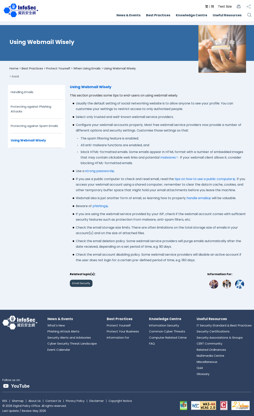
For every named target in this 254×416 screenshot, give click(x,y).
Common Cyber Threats (167, 331)
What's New (56, 325)
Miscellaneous (207, 362)
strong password (98, 171)
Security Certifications (213, 331)
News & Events (128, 15)
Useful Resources (227, 15)
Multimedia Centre (210, 356)
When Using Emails (87, 68)
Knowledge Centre (191, 15)
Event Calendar (58, 350)
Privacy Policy (75, 401)
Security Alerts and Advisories (69, 337)
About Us (34, 401)
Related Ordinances (211, 350)
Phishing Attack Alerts (63, 331)
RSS (4, 401)
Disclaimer (96, 401)
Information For (118, 337)
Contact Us (53, 401)
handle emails (197, 198)
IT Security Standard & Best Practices (224, 325)
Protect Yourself (58, 68)
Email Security (81, 283)
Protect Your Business (123, 331)
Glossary (203, 374)
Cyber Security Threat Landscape (72, 343)
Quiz (200, 368)
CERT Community (209, 343)
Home (14, 68)
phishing (98, 206)
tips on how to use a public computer (204, 179)
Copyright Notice (120, 401)
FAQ (152, 343)
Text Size (225, 6)
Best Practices (158, 15)
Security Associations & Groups (220, 337)
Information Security (164, 325)
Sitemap (18, 401)
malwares (168, 157)
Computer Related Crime (168, 337)
